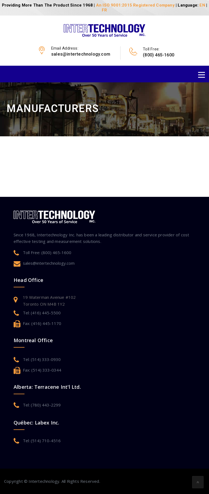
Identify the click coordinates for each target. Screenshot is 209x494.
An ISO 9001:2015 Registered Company (135, 5)
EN (202, 5)
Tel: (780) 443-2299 (42, 405)
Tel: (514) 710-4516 (42, 440)
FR (104, 10)
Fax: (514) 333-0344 (42, 370)
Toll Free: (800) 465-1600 (47, 252)
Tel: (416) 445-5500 (42, 312)
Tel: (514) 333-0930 (42, 359)
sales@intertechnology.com (49, 263)
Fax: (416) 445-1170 (42, 323)
